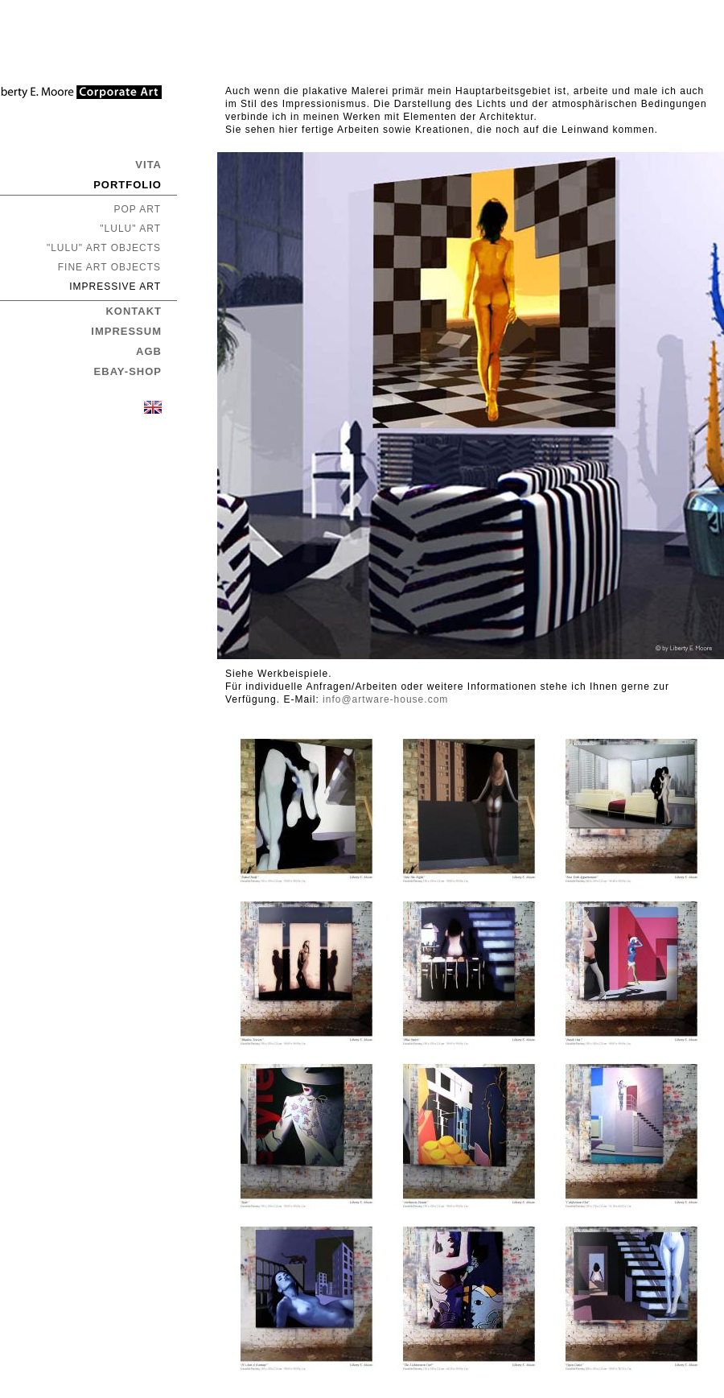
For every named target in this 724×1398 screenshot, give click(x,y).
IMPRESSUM (126, 331)
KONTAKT (133, 311)
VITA (148, 165)
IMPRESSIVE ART (115, 286)
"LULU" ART (130, 228)
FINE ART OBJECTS (109, 267)
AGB (149, 351)
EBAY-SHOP (128, 371)
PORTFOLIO (127, 185)
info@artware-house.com (385, 699)
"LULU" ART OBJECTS (104, 248)
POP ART (137, 209)
